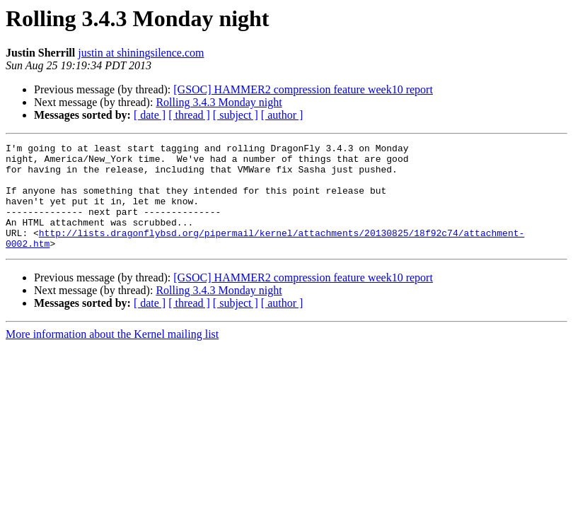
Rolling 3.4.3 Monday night (219, 102)
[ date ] (150, 115)
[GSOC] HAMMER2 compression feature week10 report (303, 89)
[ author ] (282, 115)
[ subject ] (235, 115)
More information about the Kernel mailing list (112, 355)
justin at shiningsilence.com (141, 53)
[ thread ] (189, 115)
